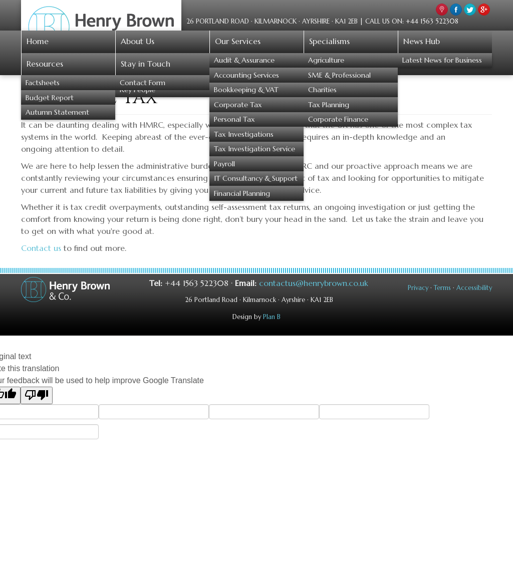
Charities (322, 89)
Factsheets (43, 82)
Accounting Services (246, 75)
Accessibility (474, 288)
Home (38, 41)
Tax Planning (328, 104)
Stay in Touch (145, 64)
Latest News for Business (442, 60)
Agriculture (326, 60)
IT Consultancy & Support (256, 178)
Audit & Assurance (244, 60)
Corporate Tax (238, 104)
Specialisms (329, 41)
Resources (45, 64)
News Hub (421, 41)
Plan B (272, 317)
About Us (137, 41)
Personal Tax (234, 119)
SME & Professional (339, 75)
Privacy (418, 288)
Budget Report (50, 97)
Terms (442, 288)
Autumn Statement (57, 112)
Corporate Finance (338, 119)
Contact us (41, 248)
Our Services (238, 41)
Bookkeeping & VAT (246, 89)
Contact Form (142, 82)
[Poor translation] (37, 395)
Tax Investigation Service (254, 148)
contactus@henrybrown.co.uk (313, 283)
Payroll (224, 163)
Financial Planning (242, 193)
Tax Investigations (244, 134)
